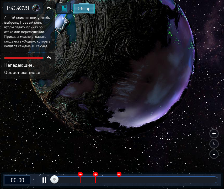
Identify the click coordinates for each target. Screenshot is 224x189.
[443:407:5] (18, 8)
